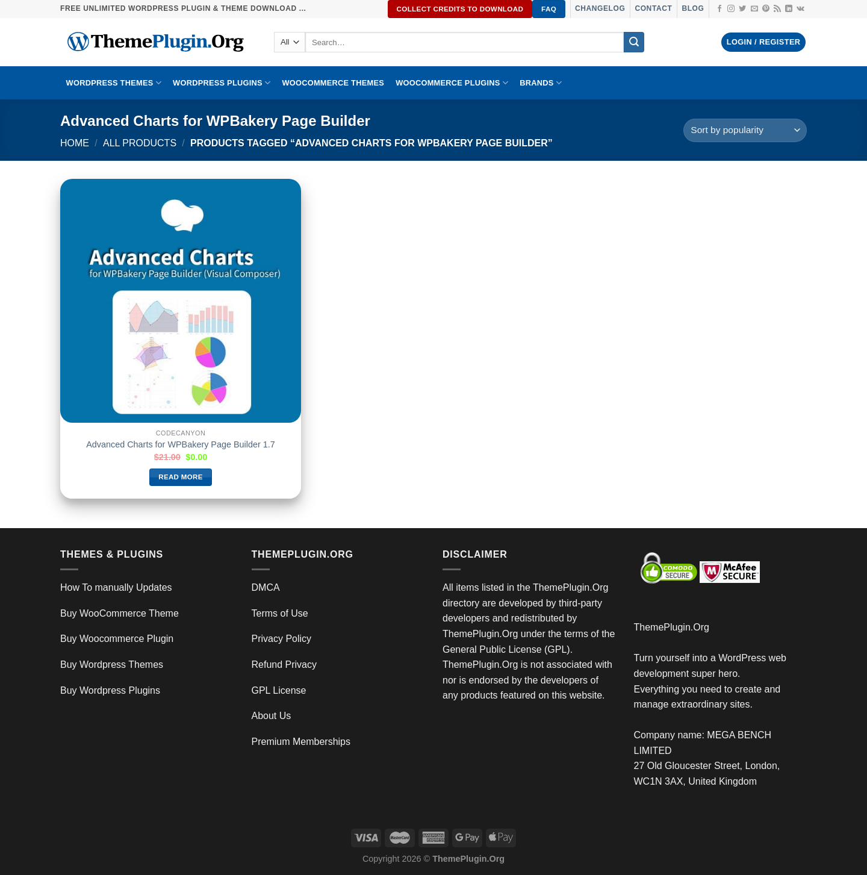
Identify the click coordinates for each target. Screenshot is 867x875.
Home (74, 143)
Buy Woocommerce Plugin (116, 639)
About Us (271, 716)
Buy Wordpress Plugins (110, 690)
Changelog (600, 8)
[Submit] (634, 42)
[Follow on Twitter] (742, 9)
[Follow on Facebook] (719, 9)
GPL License (279, 690)
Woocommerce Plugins (452, 83)
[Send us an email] (754, 9)
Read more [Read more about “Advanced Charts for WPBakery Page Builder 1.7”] (180, 477)
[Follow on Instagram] (731, 9)
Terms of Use (280, 613)
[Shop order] (745, 130)
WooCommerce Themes (333, 82)
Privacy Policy (282, 639)
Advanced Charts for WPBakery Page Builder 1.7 (180, 444)
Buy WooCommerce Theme (119, 613)
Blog (693, 8)
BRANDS (541, 83)
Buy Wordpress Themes (111, 664)
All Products (139, 143)
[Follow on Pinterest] (765, 9)
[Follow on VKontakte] (800, 9)
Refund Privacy (284, 664)
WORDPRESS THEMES (113, 83)
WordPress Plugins (221, 83)
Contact (653, 8)
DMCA (266, 587)
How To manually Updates (116, 587)
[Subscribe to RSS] (777, 9)
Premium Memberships (301, 741)
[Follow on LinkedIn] (788, 9)
